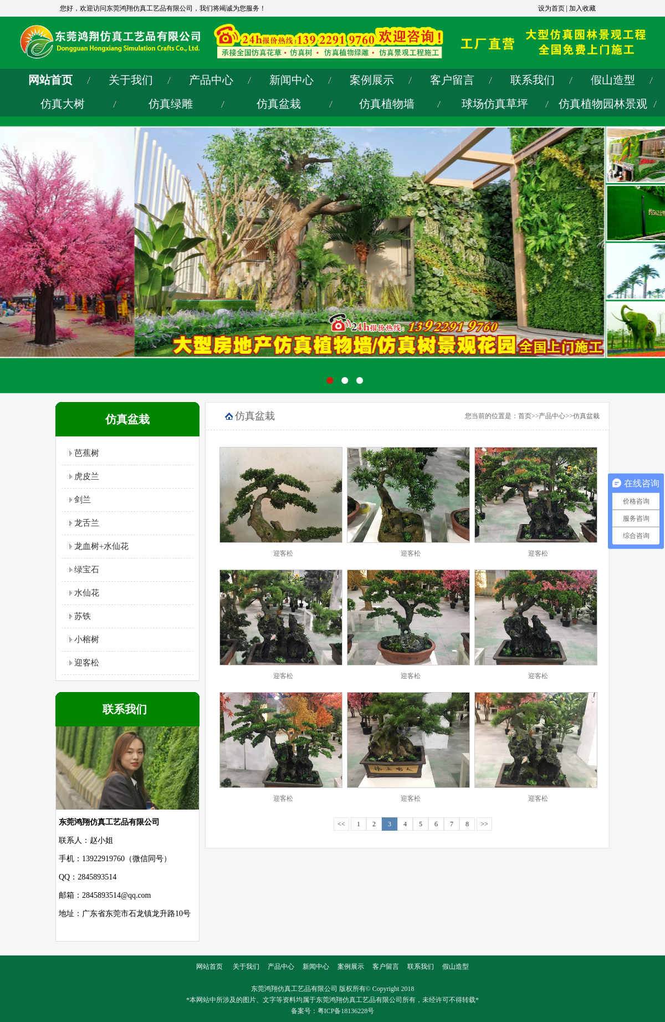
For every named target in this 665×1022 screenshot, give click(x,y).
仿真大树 (62, 104)
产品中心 (211, 80)
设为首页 (551, 8)
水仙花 (84, 592)
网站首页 (50, 80)
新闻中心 (291, 80)
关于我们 (131, 80)
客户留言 (452, 80)
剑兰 (80, 499)
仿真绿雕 (171, 104)
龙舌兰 (84, 522)
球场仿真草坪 (495, 104)
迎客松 (84, 662)
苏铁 (80, 616)
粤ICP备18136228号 (346, 1011)
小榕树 (84, 639)
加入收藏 (582, 8)
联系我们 (532, 80)
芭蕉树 (84, 453)
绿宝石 (84, 569)
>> (484, 824)
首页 (524, 416)
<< (341, 824)
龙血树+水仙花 (99, 546)
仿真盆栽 (279, 104)
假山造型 (613, 80)
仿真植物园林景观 (603, 104)
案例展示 (372, 80)
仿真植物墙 (387, 104)
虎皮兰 (84, 476)
